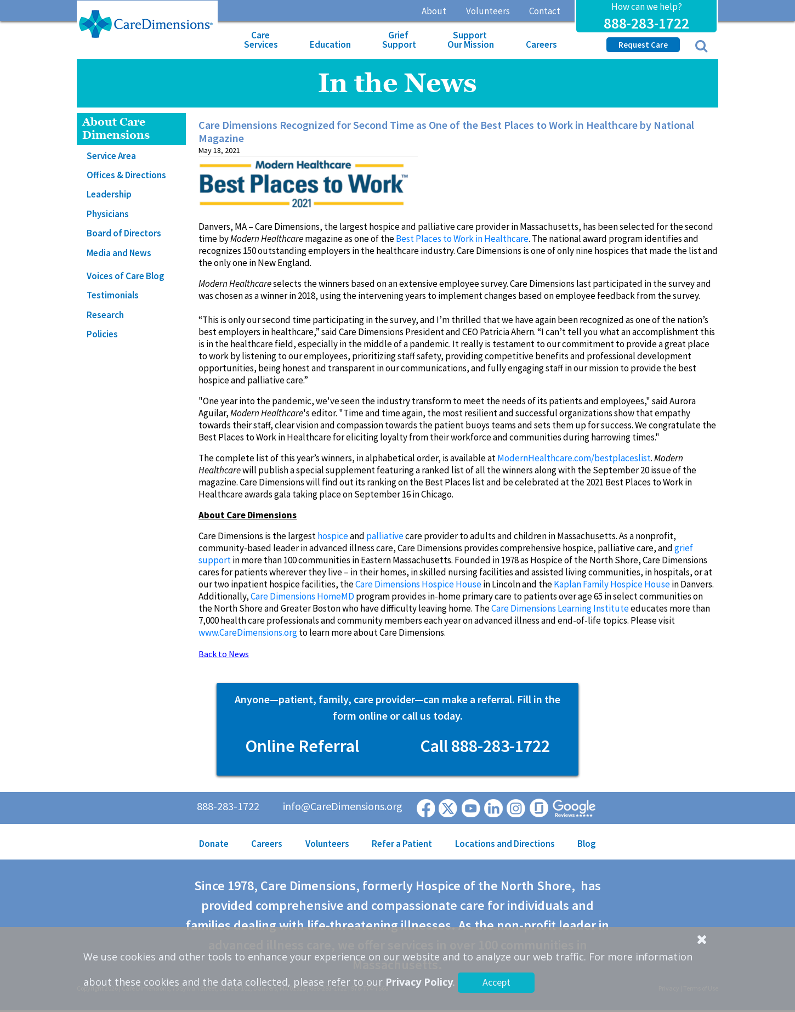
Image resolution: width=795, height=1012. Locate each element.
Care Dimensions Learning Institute (560, 608)
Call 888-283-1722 (485, 746)
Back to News (223, 653)
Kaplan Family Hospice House (612, 584)
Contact (544, 11)
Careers (541, 44)
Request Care (643, 44)
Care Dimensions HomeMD (302, 596)
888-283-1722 (646, 23)
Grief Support (399, 39)
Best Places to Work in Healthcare (462, 239)
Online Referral (302, 746)
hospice (332, 536)
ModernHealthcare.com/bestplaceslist (574, 458)
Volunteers (488, 11)
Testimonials (113, 295)
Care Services (261, 39)
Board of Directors (124, 233)
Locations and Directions (505, 844)
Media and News (119, 253)
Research (105, 315)
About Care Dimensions (116, 129)
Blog (586, 844)
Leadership (109, 194)
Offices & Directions (126, 175)
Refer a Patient (402, 844)
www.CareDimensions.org (247, 632)
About (434, 11)
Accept (496, 982)
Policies (102, 334)
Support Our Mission (470, 39)
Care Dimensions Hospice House (418, 584)
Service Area (111, 156)
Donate (214, 844)
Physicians (108, 214)
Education (330, 44)
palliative (385, 536)
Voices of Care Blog (125, 276)
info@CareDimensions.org (342, 806)
